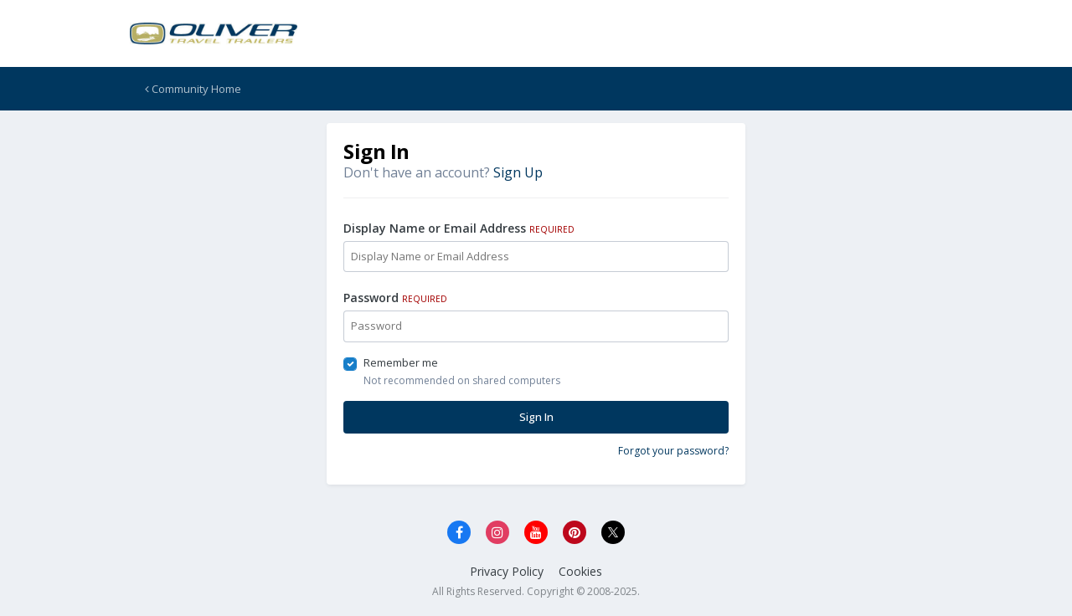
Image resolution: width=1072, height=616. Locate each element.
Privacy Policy (507, 571)
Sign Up (518, 172)
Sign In (536, 416)
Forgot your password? (673, 451)
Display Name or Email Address (459, 228)
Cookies (580, 571)
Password (395, 297)
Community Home (193, 88)
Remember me (400, 362)
